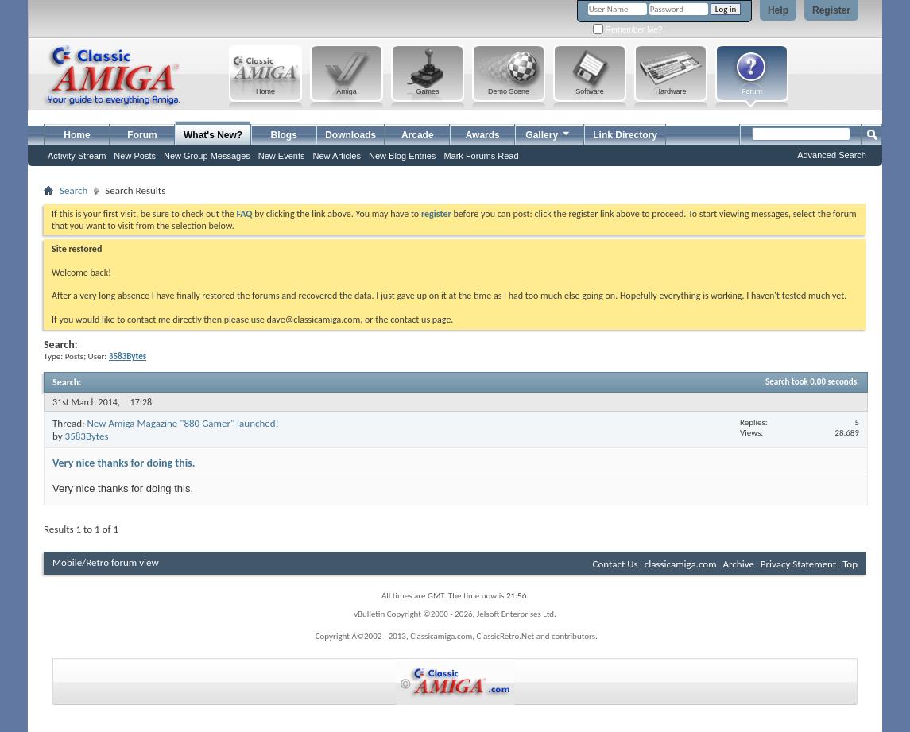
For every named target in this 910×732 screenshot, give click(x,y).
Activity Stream (77, 156)
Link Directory (625, 135)
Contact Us (615, 564)
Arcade (417, 135)
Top (850, 564)
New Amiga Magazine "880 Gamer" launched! (182, 423)
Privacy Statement (798, 564)
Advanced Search (831, 155)
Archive (737, 564)
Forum (142, 135)
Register (831, 10)
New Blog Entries (402, 156)
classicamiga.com (681, 564)
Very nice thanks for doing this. (123, 463)
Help (778, 10)
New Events (281, 156)
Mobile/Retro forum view (105, 562)
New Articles (336, 156)
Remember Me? (627, 29)
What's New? (213, 135)
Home (77, 135)
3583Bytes (87, 436)
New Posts (135, 156)
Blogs (284, 135)
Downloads (350, 135)
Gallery (548, 133)
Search (73, 190)
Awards (483, 135)
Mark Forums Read (480, 156)
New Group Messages (207, 156)
